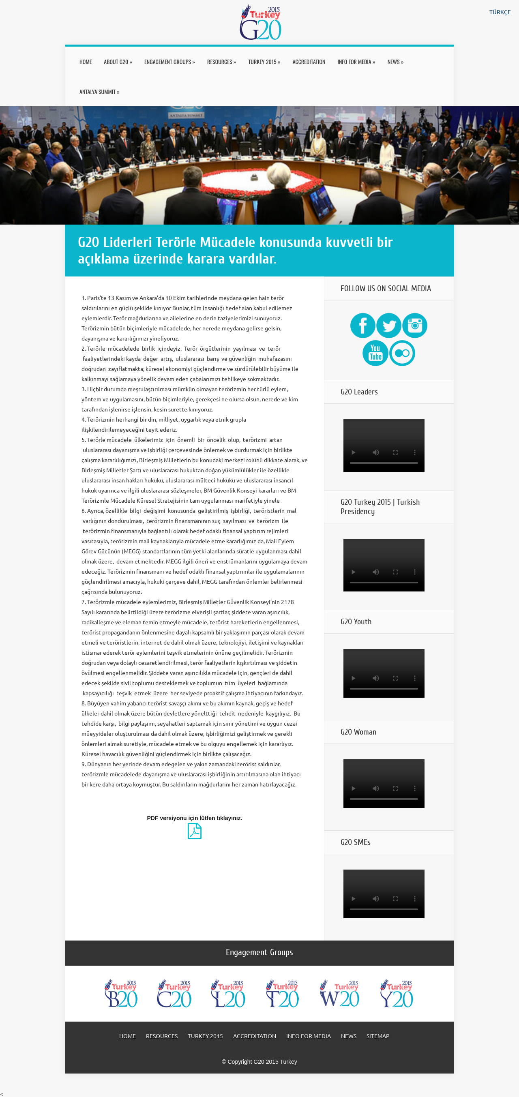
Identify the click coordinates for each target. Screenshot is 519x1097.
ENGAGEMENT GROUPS (169, 61)
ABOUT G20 (118, 61)
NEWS (396, 61)
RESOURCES (221, 61)
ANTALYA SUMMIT (99, 91)
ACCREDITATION (309, 61)
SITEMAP (378, 1035)
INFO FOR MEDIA (356, 61)
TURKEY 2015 (265, 61)
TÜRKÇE (500, 11)
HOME (85, 61)
